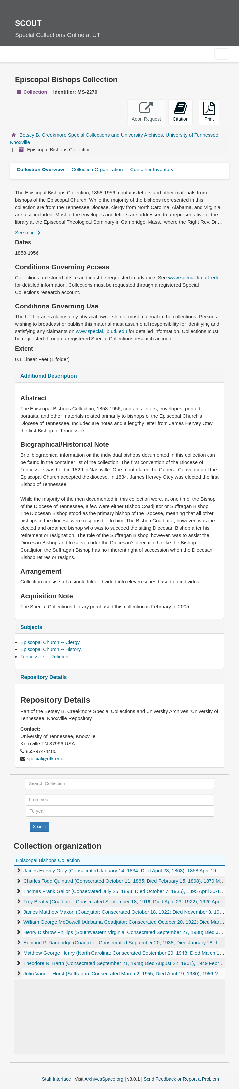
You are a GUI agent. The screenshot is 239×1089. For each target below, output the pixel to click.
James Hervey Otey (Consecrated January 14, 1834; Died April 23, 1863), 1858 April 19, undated (130, 870)
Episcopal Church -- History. (51, 649)
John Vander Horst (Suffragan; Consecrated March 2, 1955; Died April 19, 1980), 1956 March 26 (129, 973)
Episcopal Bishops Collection (48, 860)
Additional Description (48, 376)
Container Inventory (151, 169)
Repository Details (43, 677)
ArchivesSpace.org (103, 1079)
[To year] (120, 811)
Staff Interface (56, 1079)
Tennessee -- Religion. (45, 656)
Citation (180, 112)
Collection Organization (97, 169)
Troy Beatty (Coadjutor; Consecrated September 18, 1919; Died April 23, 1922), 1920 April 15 (126, 901)
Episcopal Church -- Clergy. (50, 642)
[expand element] (18, 870)
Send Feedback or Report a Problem (181, 1079)
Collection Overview (40, 169)
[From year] (119, 799)
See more (28, 232)
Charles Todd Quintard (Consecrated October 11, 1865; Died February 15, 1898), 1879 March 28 (129, 881)
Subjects (31, 627)
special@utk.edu (45, 758)
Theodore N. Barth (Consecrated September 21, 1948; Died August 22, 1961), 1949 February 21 (129, 963)
